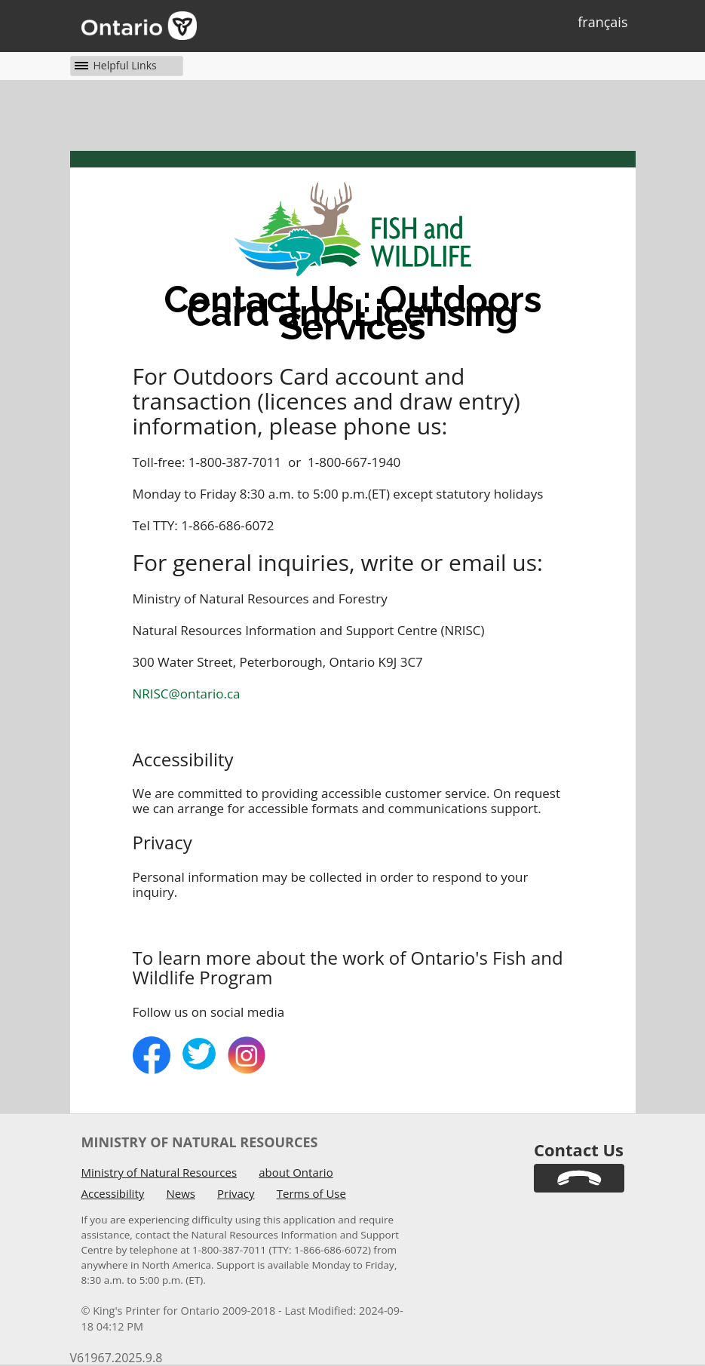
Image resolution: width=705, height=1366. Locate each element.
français (602, 22)
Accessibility (113, 1193)
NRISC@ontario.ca (187, 693)
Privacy (235, 1193)
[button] (114, 65)
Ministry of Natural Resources (159, 1172)
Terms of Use (311, 1193)
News (180, 1193)
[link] (579, 1178)
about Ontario (296, 1172)
